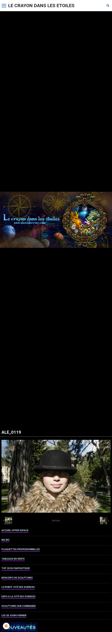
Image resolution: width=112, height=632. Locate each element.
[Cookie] (6, 626)
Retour (56, 520)
